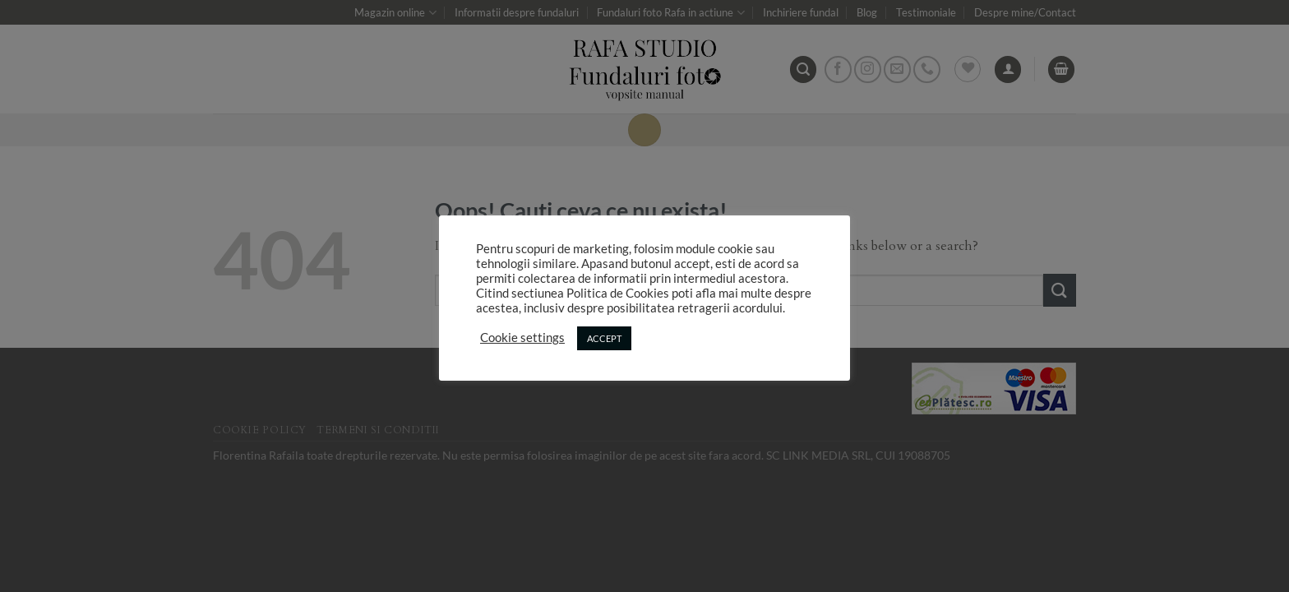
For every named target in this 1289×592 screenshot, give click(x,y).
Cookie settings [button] (522, 338)
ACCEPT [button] (604, 338)
